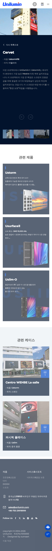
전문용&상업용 (9, 480)
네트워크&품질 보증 (35, 480)
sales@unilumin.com (18, 510)
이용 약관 (7, 543)
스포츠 (6, 490)
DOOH (6, 487)
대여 (5, 483)
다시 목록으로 (10, 45)
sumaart (25, 539)
